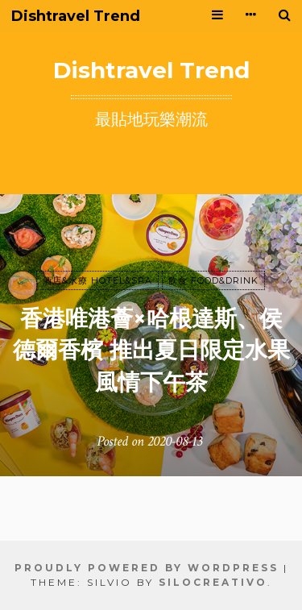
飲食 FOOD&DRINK (213, 280)
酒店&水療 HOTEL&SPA (97, 280)
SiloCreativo (213, 582)
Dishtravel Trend (75, 16)
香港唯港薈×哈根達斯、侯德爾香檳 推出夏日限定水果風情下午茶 (151, 350)
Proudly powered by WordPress (146, 568)
